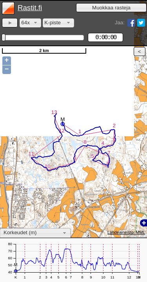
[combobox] (30, 22)
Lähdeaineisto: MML (126, 232)
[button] (111, 7)
